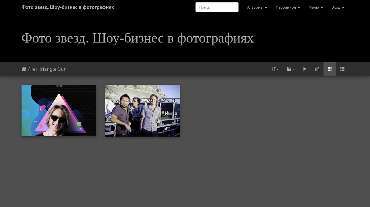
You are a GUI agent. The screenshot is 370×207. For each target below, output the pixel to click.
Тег (34, 69)
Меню (316, 7)
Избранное (288, 7)
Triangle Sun (53, 69)
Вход (338, 7)
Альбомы (257, 7)
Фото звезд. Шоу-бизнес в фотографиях (68, 7)
